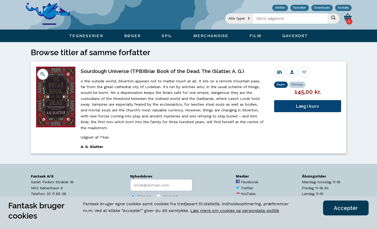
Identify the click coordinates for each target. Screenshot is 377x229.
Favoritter (299, 8)
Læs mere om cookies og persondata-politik (234, 210)
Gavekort (295, 35)
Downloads (322, 8)
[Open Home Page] (50, 15)
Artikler (280, 8)
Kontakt (343, 8)
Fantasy (297, 84)
